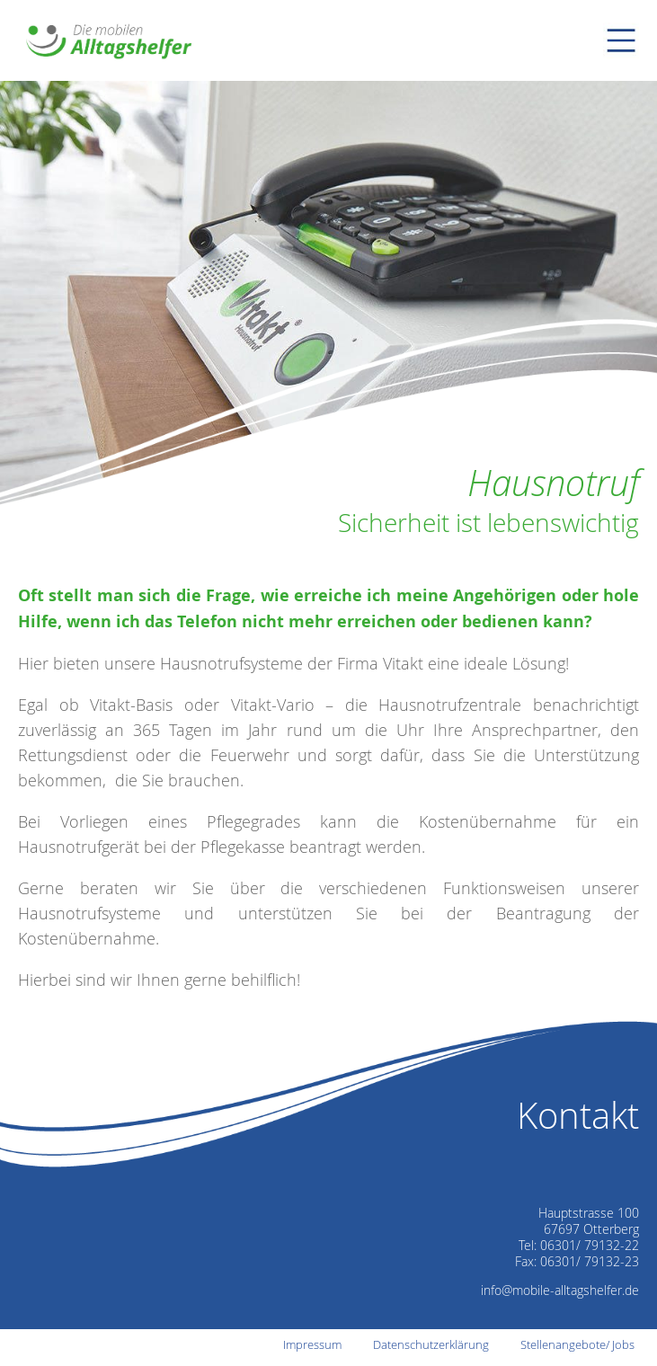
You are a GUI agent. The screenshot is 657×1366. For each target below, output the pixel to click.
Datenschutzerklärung (431, 1344)
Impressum (312, 1344)
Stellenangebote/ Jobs (577, 1344)
